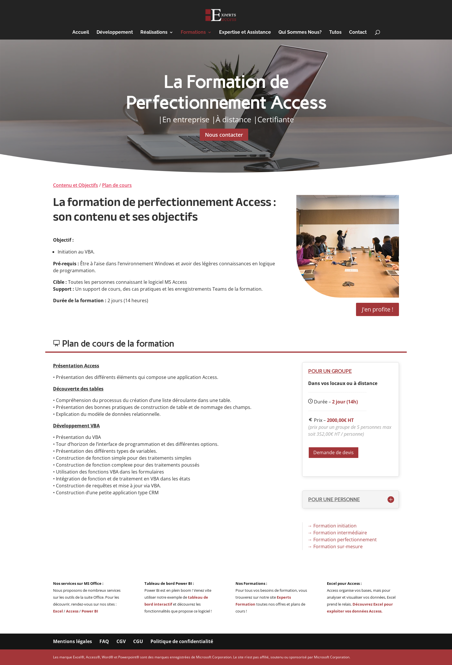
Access (72, 611)
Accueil (80, 32)
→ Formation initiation (332, 526)
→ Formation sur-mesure (335, 546)
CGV (121, 641)
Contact (358, 32)
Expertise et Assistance (245, 32)
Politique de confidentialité (181, 641)
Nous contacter (224, 134)
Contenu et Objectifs (75, 185)
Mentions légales (72, 641)
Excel (58, 611)
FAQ (104, 641)
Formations (193, 32)
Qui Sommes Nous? (300, 32)
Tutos (335, 32)
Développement (115, 32)
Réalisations (153, 32)
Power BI (90, 611)
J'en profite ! (377, 309)
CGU (138, 641)
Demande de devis (333, 452)
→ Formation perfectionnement (342, 539)
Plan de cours (117, 185)
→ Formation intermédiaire (337, 532)
